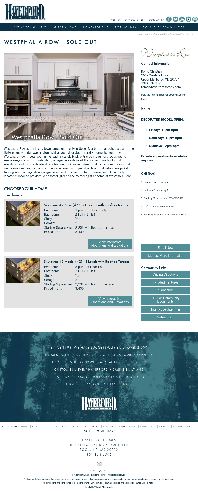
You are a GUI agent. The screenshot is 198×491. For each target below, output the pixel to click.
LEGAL (86, 431)
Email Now (165, 247)
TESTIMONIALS (125, 27)
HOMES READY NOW (67, 427)
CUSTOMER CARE (135, 20)
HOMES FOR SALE (95, 27)
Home (141, 34)
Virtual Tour (165, 317)
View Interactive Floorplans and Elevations (110, 243)
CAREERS (116, 20)
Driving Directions (165, 274)
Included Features (165, 282)
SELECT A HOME (65, 27)
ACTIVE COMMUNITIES (30, 27)
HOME (111, 431)
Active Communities (156, 34)
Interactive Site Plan (165, 309)
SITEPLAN (98, 431)
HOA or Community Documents (165, 299)
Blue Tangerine (108, 487)
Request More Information (165, 255)
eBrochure (165, 290)
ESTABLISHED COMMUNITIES (163, 27)
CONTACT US (156, 20)
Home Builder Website (92, 487)
